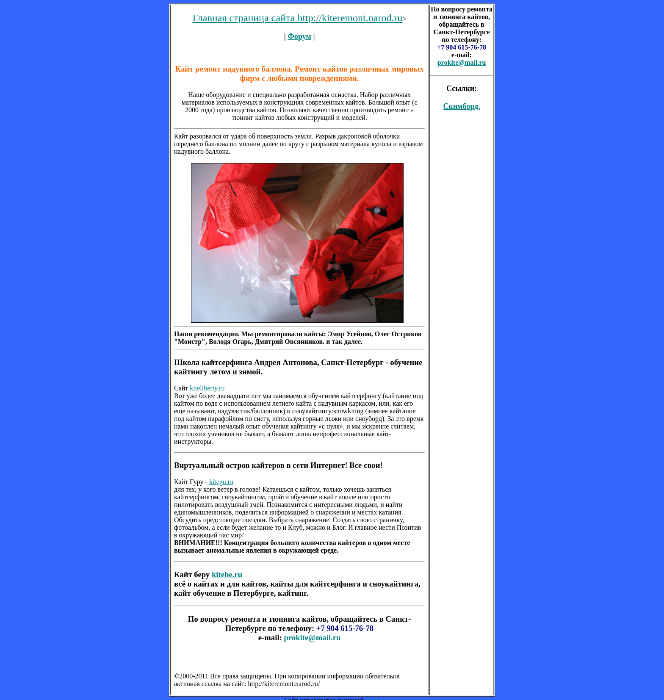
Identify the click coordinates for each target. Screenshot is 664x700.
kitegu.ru (221, 481)
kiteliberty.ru (207, 388)
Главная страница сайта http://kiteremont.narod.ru (298, 17)
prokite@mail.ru (312, 637)
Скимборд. (461, 106)
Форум (299, 36)
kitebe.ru (227, 574)
